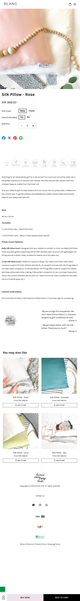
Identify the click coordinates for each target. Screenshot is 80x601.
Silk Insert (6, 111)
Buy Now (25, 597)
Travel (32, 111)
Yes (21, 117)
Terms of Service (26, 544)
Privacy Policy (40, 544)
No (28, 117)
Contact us (40, 496)
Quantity (6, 123)
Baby (22, 111)
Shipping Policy (53, 544)
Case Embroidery (9, 117)
